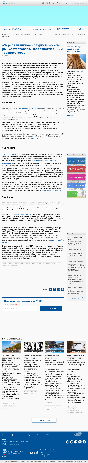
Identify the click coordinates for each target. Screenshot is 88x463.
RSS (43, 433)
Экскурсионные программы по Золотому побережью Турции (75, 290)
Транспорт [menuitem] (33, 29)
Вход (59, 3)
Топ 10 (70, 192)
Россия (9, 260)
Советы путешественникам (76, 176)
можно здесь (35, 138)
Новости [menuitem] (6, 29)
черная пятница (12, 262)
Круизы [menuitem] (43, 29)
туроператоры (71, 404)
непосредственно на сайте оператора (48, 159)
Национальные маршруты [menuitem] (63, 29)
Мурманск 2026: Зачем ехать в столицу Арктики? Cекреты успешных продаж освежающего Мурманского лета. (75, 266)
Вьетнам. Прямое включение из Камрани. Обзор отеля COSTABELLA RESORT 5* (75, 253)
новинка (12, 402)
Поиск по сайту (80, 3)
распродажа (47, 260)
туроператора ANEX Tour (29, 108)
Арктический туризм (19, 35)
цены (4, 262)
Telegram (53, 3)
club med (34, 260)
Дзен (40, 3)
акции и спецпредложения (53, 405)
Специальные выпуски (76, 159)
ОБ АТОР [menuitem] (81, 29)
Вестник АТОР (72, 167)
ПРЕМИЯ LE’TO (36, 35)
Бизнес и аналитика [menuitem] (16, 29)
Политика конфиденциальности (12, 433)
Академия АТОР (72, 35)
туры (59, 260)
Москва (15, 260)
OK (50, 3)
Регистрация (67, 3)
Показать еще (44, 419)
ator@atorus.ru (17, 452)
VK (47, 3)
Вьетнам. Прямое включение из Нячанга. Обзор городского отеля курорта (75, 278)
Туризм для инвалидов (53, 35)
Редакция (28, 433)
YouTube (43, 3)
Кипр (4, 260)
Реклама (36, 433)
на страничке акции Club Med (19, 212)
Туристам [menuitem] (51, 29)
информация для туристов (74, 411)
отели (40, 260)
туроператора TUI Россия (12, 153)
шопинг (5, 406)
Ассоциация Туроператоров (10, 2)
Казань (21, 260)
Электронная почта (10, 301)
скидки (54, 260)
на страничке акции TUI (50, 188)
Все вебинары (74, 297)
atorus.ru (40, 461)
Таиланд (27, 260)
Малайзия (6, 402)
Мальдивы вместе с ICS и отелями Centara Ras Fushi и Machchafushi (75, 241)
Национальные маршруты (76, 184)
